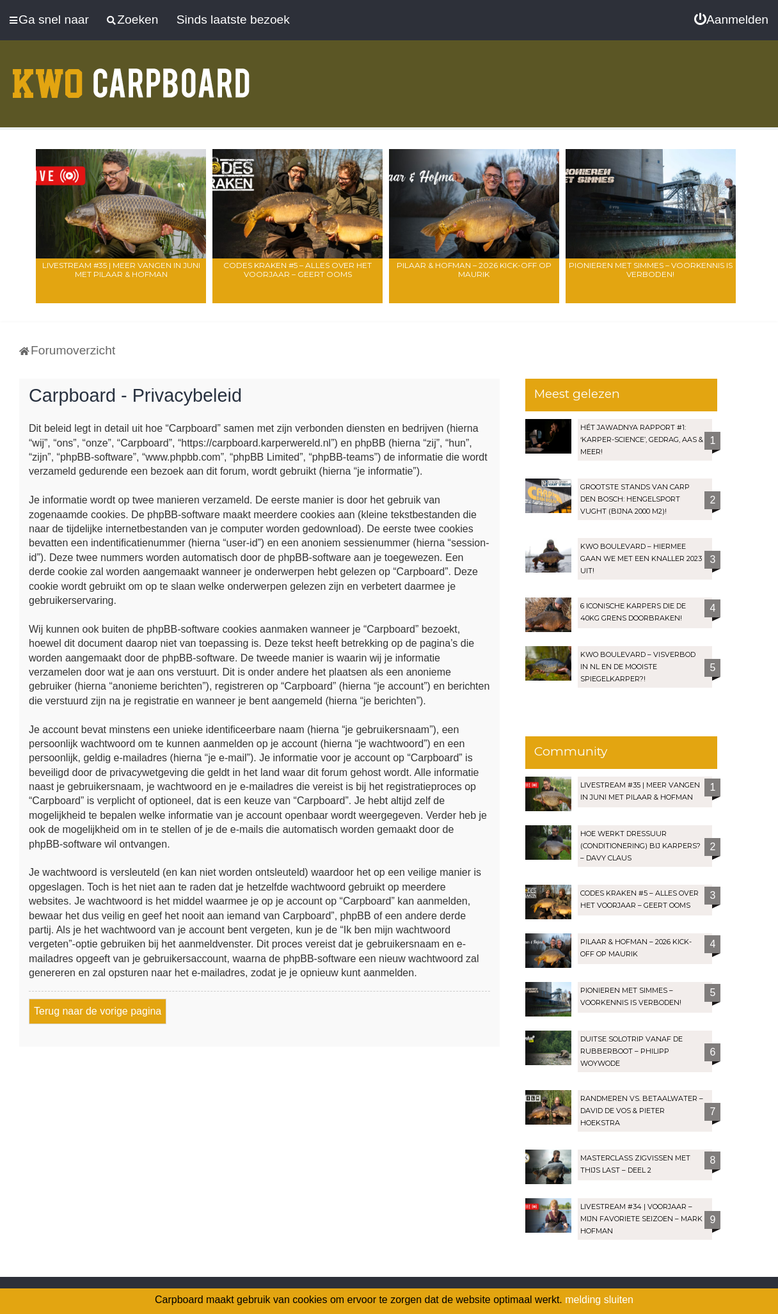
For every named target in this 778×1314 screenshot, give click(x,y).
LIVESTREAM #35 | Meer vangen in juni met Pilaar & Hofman (121, 269)
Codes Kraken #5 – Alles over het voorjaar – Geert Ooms (297, 269)
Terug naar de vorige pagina (97, 1011)
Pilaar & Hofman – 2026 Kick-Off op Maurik (474, 269)
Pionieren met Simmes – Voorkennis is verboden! (651, 269)
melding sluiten (599, 1299)
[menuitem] (731, 20)
